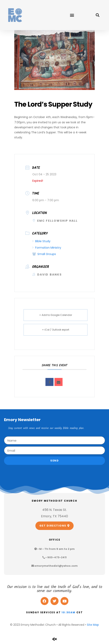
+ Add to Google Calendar (55, 315)
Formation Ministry (46, 248)
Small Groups (44, 254)
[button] (72, 15)
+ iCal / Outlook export (55, 329)
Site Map (93, 625)
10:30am (68, 612)
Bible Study (41, 241)
